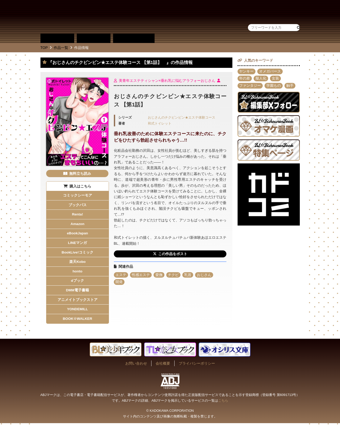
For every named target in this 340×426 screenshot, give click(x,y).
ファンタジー (250, 86)
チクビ (173, 275)
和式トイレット (159, 123)
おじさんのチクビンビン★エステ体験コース (181, 117)
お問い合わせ (136, 366)
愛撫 (159, 275)
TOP (44, 48)
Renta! (77, 215)
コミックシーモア (77, 195)
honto (77, 273)
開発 (119, 282)
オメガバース (270, 71)
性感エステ (141, 275)
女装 (275, 79)
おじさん (204, 275)
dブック (77, 283)
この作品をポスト (172, 254)
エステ (121, 275)
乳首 (188, 275)
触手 (290, 86)
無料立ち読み (80, 173)
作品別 (57, 38)
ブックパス (77, 205)
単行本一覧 (134, 38)
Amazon (77, 224)
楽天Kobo (77, 263)
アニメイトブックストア (78, 302)
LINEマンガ (77, 244)
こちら (223, 403)
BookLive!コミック (77, 253)
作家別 (93, 38)
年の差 (244, 79)
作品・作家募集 (210, 38)
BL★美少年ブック (102, 17)
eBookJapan (77, 234)
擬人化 (261, 79)
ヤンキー (246, 71)
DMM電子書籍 (77, 292)
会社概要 (163, 366)
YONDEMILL (77, 312)
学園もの (274, 86)
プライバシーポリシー (197, 366)
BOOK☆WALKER (78, 321)
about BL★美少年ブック (174, 38)
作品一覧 (61, 48)
